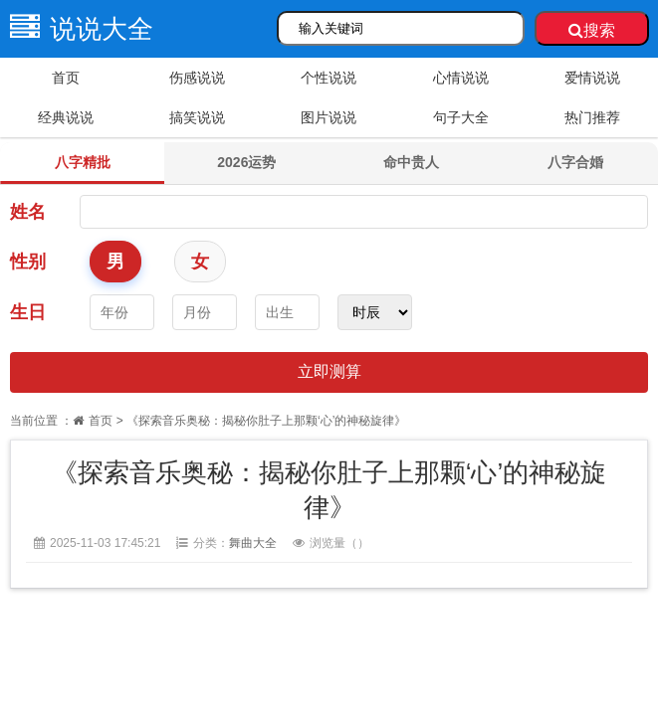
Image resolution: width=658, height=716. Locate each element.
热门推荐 (592, 117)
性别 (28, 261)
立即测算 (329, 371)
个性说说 (328, 78)
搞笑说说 (197, 117)
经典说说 (66, 117)
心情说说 (461, 78)
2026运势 (246, 162)
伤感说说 (197, 78)
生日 (28, 312)
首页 (66, 78)
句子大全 (461, 117)
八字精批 (82, 162)
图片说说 (328, 117)
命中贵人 (411, 162)
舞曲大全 (253, 543)
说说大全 (76, 29)
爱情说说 (592, 78)
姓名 (28, 212)
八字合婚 (575, 162)
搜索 (591, 30)
